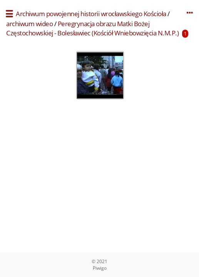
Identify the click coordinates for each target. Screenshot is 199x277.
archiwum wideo (29, 23)
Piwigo (100, 268)
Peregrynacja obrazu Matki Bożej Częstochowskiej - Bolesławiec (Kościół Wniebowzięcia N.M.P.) (92, 28)
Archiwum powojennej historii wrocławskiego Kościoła (91, 13)
